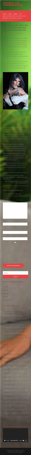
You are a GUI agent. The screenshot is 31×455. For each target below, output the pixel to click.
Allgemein (5, 35)
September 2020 (9, 396)
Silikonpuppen (6, 300)
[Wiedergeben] (5, 440)
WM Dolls (5, 290)
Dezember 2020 (9, 384)
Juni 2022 (7, 350)
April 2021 (7, 373)
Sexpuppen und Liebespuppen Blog (13, 3)
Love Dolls (6, 293)
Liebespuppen (15, 118)
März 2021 (7, 377)
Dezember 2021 (9, 358)
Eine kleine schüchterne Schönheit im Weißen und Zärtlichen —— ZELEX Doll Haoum (15, 337)
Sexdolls (8, 153)
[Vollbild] (26, 440)
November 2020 (9, 388)
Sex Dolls (5, 287)
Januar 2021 (7, 381)
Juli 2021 (6, 365)
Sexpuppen (23, 42)
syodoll (19, 33)
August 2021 (8, 362)
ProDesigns (19, 452)
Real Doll (5, 297)
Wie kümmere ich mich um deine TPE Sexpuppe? (16, 182)
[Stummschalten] (23, 440)
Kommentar (7, 201)
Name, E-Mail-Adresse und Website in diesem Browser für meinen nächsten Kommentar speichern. (7, 253)
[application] (15, 435)
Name (5, 221)
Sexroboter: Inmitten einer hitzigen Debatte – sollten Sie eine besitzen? (15, 177)
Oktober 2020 (8, 392)
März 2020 (7, 419)
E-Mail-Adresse (6, 229)
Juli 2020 (6, 404)
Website (5, 236)
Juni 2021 (7, 369)
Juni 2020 (7, 407)
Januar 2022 (7, 354)
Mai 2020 (7, 411)
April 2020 (7, 415)
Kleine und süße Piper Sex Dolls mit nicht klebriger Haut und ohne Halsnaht (15, 27)
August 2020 (8, 400)
